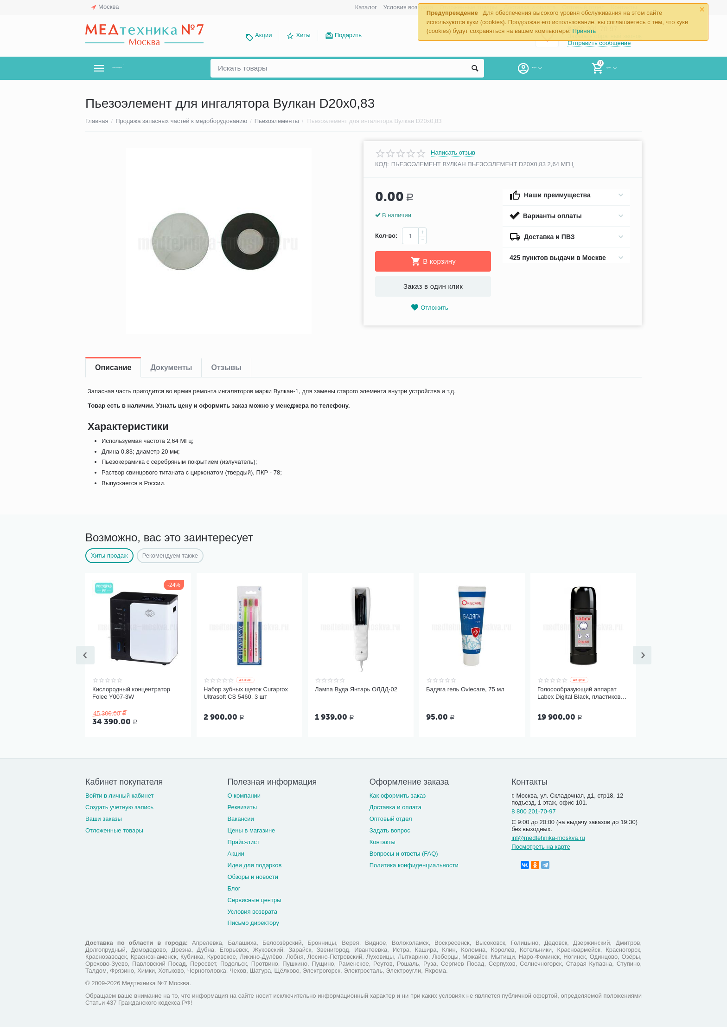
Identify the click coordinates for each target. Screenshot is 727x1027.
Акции (263, 35)
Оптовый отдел (391, 817)
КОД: (382, 164)
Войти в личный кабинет (119, 794)
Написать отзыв (453, 153)
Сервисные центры (254, 899)
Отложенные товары (114, 829)
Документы (171, 367)
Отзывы (226, 367)
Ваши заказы (103, 817)
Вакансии (240, 817)
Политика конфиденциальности (414, 864)
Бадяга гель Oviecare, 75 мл (465, 689)
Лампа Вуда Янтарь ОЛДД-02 (356, 689)
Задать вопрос (390, 829)
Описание (113, 367)
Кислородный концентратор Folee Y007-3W (131, 693)
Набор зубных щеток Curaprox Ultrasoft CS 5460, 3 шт (246, 693)
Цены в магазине (251, 829)
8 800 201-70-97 (533, 810)
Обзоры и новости (252, 875)
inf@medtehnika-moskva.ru (548, 836)
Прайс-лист (243, 841)
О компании (244, 794)
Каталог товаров (140, 68)
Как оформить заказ (398, 794)
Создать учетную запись (119, 806)
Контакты (382, 841)
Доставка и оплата (395, 806)
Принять (584, 30)
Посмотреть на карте (540, 845)
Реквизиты (242, 806)
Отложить (429, 308)
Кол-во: (386, 235)
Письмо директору (253, 921)
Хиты (303, 35)
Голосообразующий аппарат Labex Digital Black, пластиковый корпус (582, 693)
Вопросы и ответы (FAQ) (404, 852)
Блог (233, 887)
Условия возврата (408, 7)
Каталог (366, 7)
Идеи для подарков (254, 864)
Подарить (348, 35)
